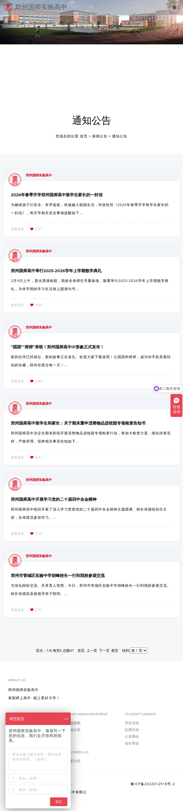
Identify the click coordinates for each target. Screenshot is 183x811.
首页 (84, 136)
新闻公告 (99, 136)
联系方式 (73, 760)
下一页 (104, 650)
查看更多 (17, 229)
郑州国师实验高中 (35, 6)
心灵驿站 (132, 736)
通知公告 (119, 136)
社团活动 (132, 729)
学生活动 (132, 722)
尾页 (114, 650)
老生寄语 (132, 743)
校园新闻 (73, 722)
